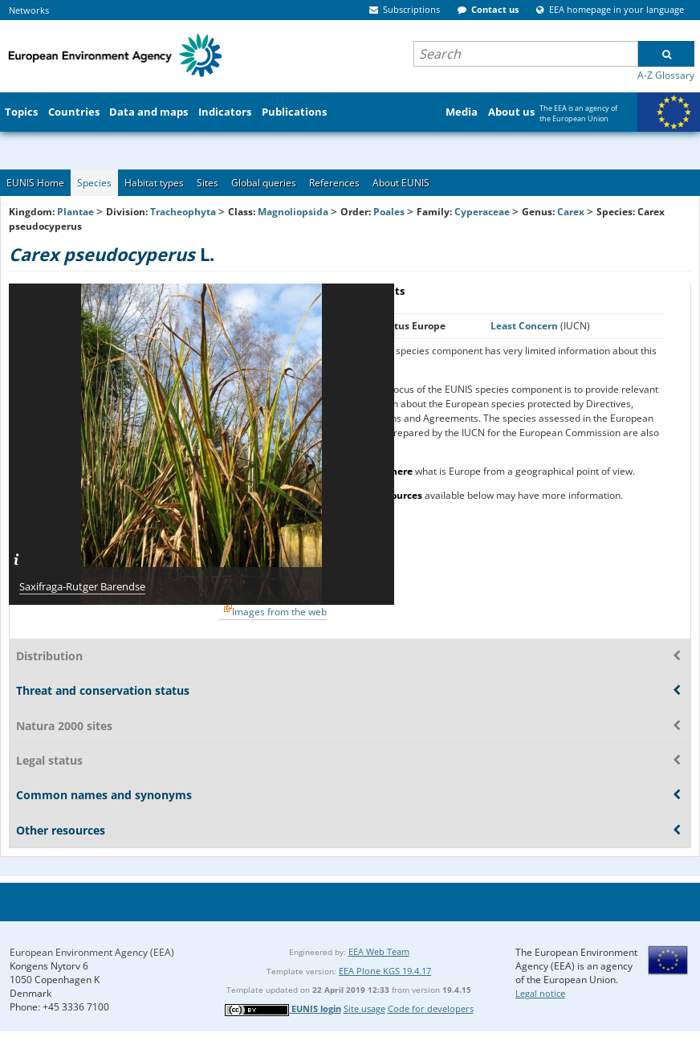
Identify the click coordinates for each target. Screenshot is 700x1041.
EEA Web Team (378, 951)
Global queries (263, 183)
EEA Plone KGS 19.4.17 (385, 971)
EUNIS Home (35, 183)
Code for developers (431, 1008)
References (334, 183)
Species (94, 183)
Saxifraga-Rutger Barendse (82, 586)
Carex (572, 211)
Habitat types (154, 183)
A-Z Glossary (665, 75)
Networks (29, 10)
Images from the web (279, 611)
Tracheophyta (183, 211)
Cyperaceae (482, 211)
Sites (207, 183)
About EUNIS (400, 183)
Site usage (364, 1008)
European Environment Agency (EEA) (92, 952)
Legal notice (540, 993)
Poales (389, 211)
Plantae (75, 211)
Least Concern (525, 326)
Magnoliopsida (293, 211)
